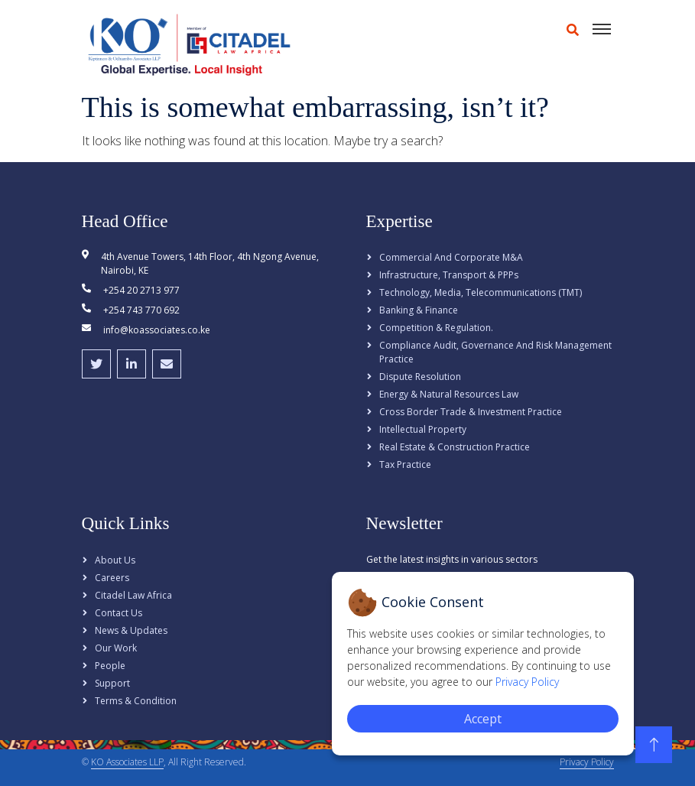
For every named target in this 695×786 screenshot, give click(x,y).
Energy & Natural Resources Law (448, 394)
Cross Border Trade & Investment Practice (470, 411)
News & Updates (131, 630)
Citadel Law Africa (133, 595)
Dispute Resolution (420, 376)
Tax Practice (405, 464)
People (110, 665)
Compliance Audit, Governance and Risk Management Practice (495, 352)
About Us (115, 560)
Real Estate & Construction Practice (454, 446)
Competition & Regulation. (436, 327)
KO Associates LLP (127, 761)
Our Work (116, 647)
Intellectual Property (422, 429)
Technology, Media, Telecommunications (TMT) (480, 292)
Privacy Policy (587, 761)
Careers (112, 577)
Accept (483, 718)
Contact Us (118, 612)
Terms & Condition (136, 700)
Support (112, 683)
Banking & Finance (418, 310)
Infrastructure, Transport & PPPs (448, 274)
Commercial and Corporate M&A (451, 257)
